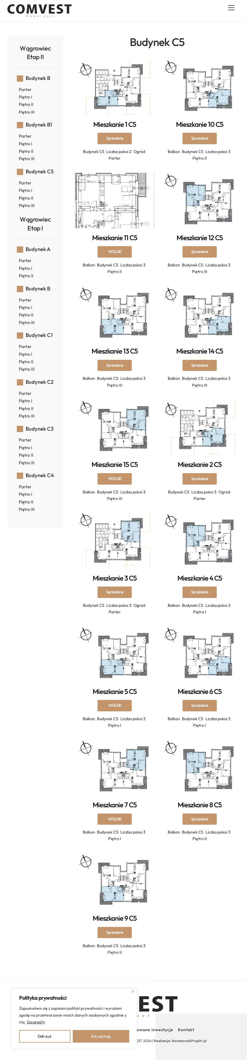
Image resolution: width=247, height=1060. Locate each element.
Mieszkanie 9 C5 (115, 932)
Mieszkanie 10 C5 (199, 138)
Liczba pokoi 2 (118, 151)
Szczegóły (36, 1022)
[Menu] (231, 7)
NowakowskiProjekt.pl (189, 1041)
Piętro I (199, 612)
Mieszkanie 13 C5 (115, 365)
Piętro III (199, 271)
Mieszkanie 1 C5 (114, 138)
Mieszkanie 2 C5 (200, 478)
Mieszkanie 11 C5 (114, 251)
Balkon (174, 151)
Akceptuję (101, 1036)
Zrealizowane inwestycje (148, 1029)
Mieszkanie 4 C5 (199, 592)
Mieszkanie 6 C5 (200, 705)
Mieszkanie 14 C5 (199, 365)
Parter (115, 158)
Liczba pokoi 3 (217, 151)
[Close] (133, 991)
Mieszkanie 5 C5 (115, 705)
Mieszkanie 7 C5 (115, 818)
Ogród (139, 151)
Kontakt (186, 1029)
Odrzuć (45, 1036)
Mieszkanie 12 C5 (200, 251)
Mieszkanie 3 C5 (115, 592)
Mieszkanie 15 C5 (115, 478)
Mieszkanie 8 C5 (200, 818)
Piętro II (200, 158)
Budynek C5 (93, 151)
